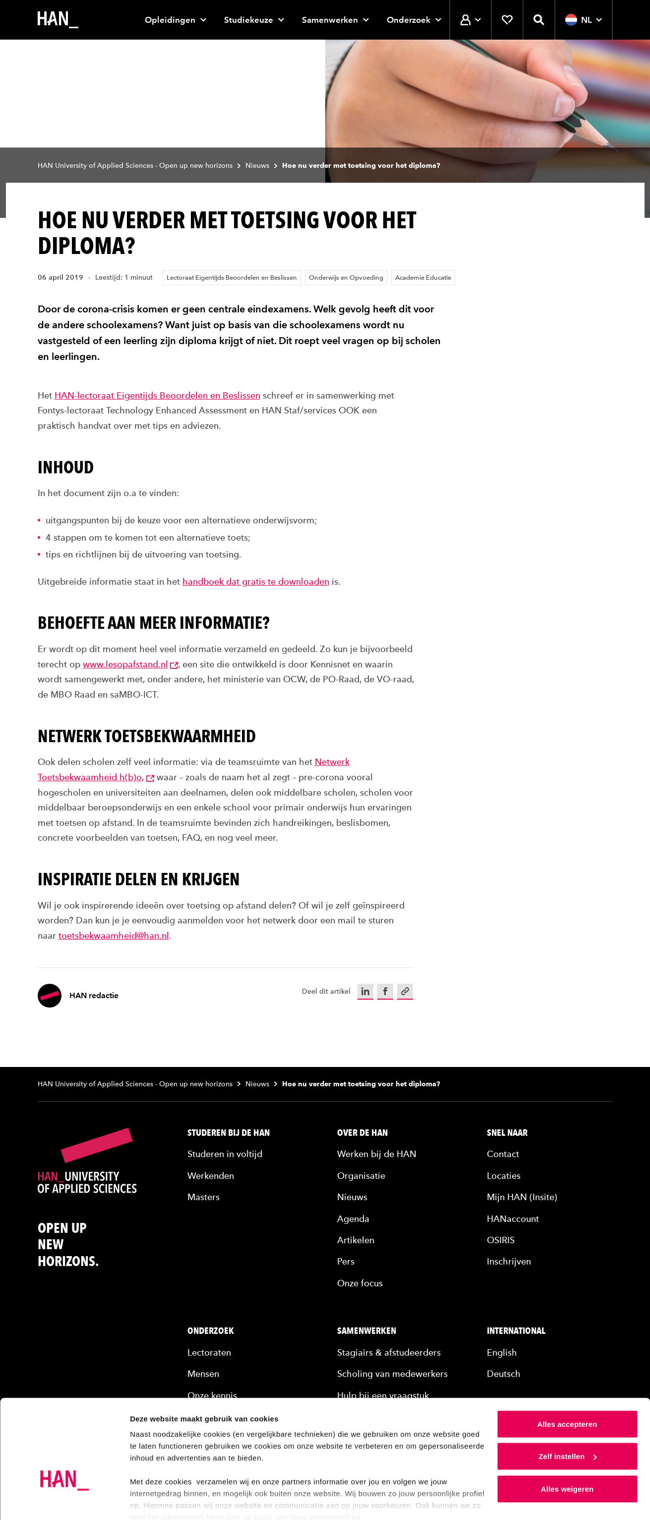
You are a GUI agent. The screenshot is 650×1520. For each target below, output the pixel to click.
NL (583, 20)
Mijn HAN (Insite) (522, 1197)
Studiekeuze (248, 20)
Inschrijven (509, 1261)
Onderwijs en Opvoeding (346, 277)
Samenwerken (330, 20)
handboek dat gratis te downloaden (255, 581)
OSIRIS (501, 1240)
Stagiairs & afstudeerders (389, 1352)
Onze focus (360, 1283)
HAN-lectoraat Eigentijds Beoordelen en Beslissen (157, 395)
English (502, 1352)
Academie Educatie (423, 277)
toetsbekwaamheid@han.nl (114, 935)
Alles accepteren (567, 1381)
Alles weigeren (567, 1446)
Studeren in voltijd (224, 1154)
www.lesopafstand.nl (130, 664)
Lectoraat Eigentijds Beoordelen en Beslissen (232, 277)
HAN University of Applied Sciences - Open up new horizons (135, 165)
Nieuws (257, 165)
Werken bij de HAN (376, 1154)
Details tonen (153, 1500)
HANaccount (513, 1219)
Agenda (353, 1219)
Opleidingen (170, 20)
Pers (346, 1261)
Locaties (504, 1175)
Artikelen (355, 1240)
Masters (203, 1197)
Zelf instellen (567, 1414)
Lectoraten (209, 1352)
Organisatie (361, 1175)
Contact (503, 1154)
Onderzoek (408, 20)
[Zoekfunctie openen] (539, 20)
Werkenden (210, 1175)
